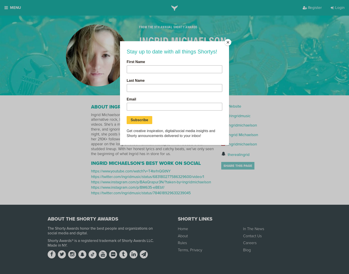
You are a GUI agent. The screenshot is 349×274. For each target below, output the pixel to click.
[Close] (228, 42)
